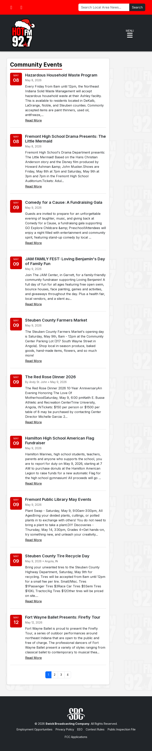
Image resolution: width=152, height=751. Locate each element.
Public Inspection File (122, 729)
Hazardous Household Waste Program (61, 75)
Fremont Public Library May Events (58, 499)
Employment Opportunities (34, 729)
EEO (80, 729)
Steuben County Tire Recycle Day (57, 556)
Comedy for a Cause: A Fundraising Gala (63, 202)
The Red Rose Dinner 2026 (50, 377)
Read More (33, 120)
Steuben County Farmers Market (56, 320)
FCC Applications (76, 737)
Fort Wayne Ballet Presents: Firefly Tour (62, 617)
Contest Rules (95, 729)
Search (137, 7)
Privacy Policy (65, 729)
